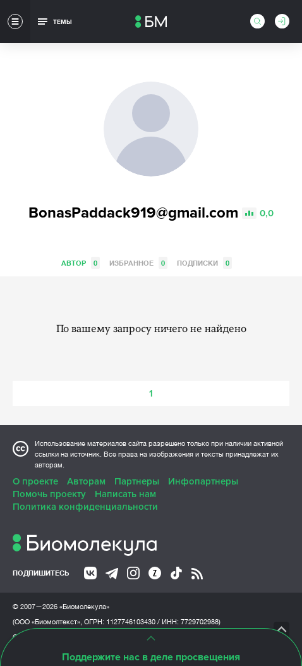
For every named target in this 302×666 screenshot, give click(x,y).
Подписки (204, 263)
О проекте (35, 481)
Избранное (138, 263)
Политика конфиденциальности (85, 506)
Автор (80, 263)
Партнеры (136, 481)
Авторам (86, 481)
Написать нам (125, 494)
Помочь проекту (49, 494)
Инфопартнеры (203, 481)
